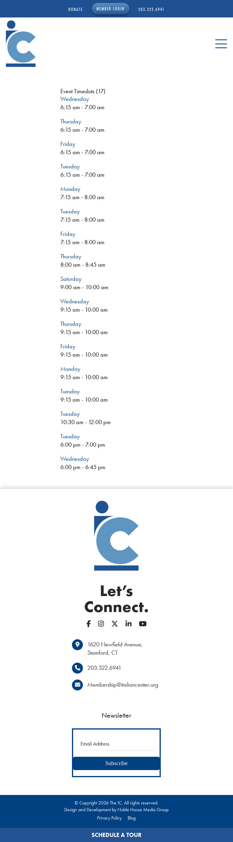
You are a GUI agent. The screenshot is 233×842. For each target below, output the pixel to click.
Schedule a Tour (116, 834)
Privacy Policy (109, 818)
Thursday (70, 121)
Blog (132, 818)
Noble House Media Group (143, 809)
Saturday (70, 278)
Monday (70, 188)
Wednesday (74, 98)
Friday (67, 143)
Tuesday (70, 166)
